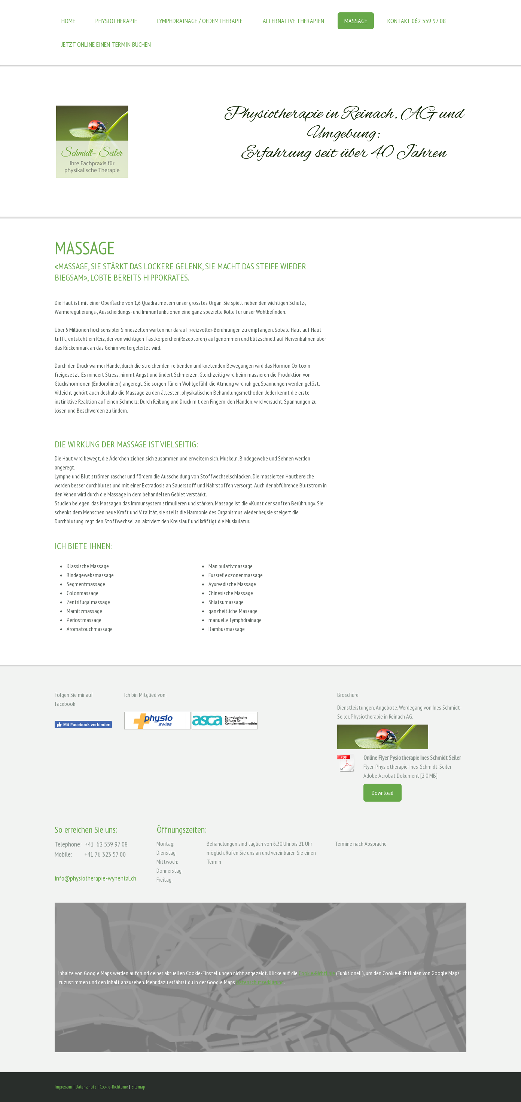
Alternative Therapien (293, 20)
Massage (355, 20)
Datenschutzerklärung (260, 982)
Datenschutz (86, 1087)
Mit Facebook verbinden (83, 725)
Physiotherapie (116, 20)
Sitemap (138, 1087)
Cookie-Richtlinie (317, 973)
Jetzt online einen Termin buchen (106, 44)
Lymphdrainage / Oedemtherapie (200, 20)
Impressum (63, 1087)
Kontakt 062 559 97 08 (416, 20)
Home (68, 20)
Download (382, 792)
